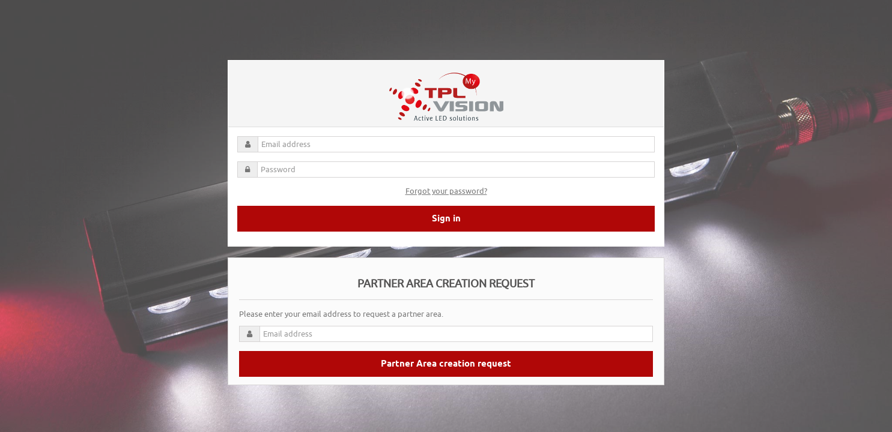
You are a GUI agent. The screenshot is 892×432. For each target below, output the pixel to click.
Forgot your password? (446, 191)
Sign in (446, 219)
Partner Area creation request (446, 364)
